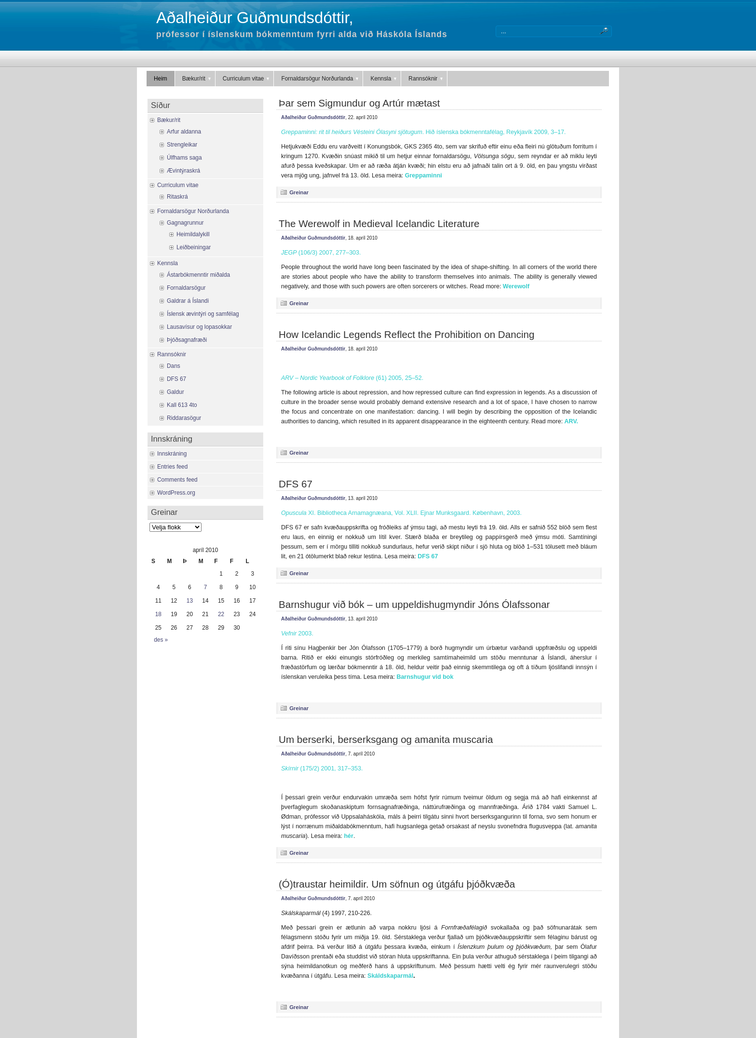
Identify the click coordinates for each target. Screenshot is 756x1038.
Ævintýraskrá (183, 170)
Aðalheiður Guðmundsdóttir (313, 117)
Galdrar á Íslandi (188, 300)
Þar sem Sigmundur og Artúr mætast (359, 102)
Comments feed (177, 479)
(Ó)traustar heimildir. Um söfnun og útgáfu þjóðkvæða (397, 884)
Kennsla (384, 78)
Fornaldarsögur (186, 287)
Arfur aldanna (184, 131)
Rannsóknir (426, 78)
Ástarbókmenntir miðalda (198, 274)
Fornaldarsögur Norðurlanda (320, 78)
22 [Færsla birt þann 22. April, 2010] (221, 614)
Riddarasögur (184, 418)
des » (161, 639)
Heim (160, 78)
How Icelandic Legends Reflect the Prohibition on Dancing (406, 334)
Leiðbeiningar (193, 247)
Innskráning (172, 453)
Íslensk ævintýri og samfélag (203, 313)
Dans (173, 366)
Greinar (299, 192)
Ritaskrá (177, 196)
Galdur (175, 392)
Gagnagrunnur (185, 222)
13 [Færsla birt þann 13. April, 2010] (190, 600)
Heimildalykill (193, 234)
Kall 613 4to (182, 405)
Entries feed (172, 466)
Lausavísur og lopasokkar (199, 327)
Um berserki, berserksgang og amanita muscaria (386, 739)
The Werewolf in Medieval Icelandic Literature (379, 223)
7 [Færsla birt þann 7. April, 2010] (205, 587)
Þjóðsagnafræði (187, 340)
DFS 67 (295, 483)
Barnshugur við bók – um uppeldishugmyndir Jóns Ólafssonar (414, 604)
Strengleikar (182, 144)
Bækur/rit (197, 78)
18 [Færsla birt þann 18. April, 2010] (158, 614)
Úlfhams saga (184, 157)
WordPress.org (176, 492)
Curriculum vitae (247, 78)
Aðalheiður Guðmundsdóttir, (254, 18)
